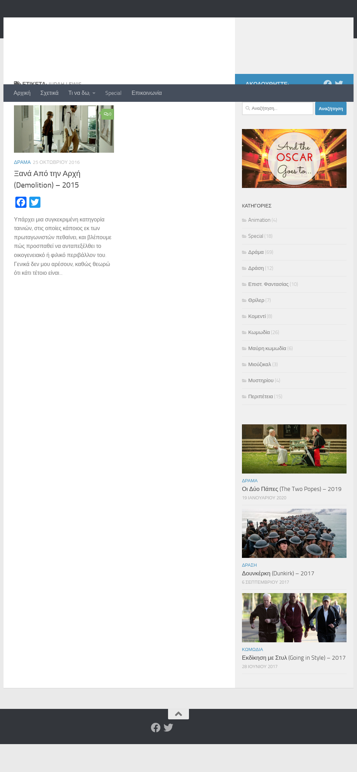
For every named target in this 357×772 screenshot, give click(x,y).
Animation (259, 248)
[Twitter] (339, 112)
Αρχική (22, 93)
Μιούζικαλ (259, 392)
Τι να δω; (79, 93)
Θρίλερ (256, 328)
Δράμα (22, 190)
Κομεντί (257, 344)
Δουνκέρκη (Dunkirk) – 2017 (278, 601)
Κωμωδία (259, 360)
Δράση (256, 296)
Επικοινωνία (146, 93)
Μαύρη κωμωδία (267, 376)
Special (113, 93)
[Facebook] (328, 112)
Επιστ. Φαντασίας (268, 312)
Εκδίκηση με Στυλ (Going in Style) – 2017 (294, 685)
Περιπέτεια (260, 424)
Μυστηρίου (261, 408)
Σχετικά (49, 93)
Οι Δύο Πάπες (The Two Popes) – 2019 (292, 516)
